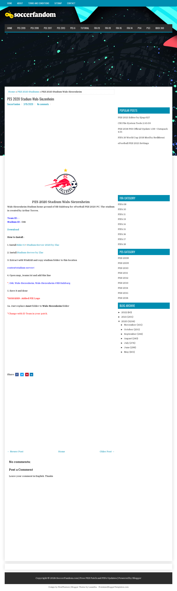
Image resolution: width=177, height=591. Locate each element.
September (130, 334)
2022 (124, 312)
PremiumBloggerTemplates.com (114, 587)
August (128, 338)
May (126, 352)
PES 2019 (21, 28)
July (126, 343)
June (127, 347)
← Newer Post (15, 451)
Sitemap (58, 3)
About (20, 3)
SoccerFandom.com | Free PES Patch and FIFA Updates (86, 578)
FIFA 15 (122, 229)
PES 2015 (123, 293)
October (129, 329)
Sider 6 (21, 245)
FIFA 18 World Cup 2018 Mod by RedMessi (141, 137)
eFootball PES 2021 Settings (133, 143)
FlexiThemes (63, 587)
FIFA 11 (121, 214)
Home (9, 3)
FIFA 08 (122, 204)
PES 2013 (61, 28)
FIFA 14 (130, 28)
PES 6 (72, 28)
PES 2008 (123, 258)
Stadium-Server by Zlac (30, 252)
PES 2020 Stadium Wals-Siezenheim (30, 99)
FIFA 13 (122, 219)
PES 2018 (35, 28)
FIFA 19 (97, 28)
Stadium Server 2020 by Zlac (43, 245)
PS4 (139, 28)
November (130, 325)
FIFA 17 (122, 239)
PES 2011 (123, 273)
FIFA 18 (108, 28)
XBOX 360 (159, 28)
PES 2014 (123, 288)
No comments (43, 104)
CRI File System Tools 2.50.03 (134, 123)
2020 (124, 321)
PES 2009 (123, 263)
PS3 (148, 28)
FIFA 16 (119, 28)
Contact (71, 3)
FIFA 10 (122, 209)
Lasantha (92, 587)
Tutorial (85, 28)
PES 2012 (123, 278)
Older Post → (107, 451)
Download (13, 229)
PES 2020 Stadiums (28, 91)
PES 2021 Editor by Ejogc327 (134, 117)
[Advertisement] (88, 59)
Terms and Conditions (38, 3)
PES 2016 (123, 298)
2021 (124, 317)
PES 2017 (48, 28)
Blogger (136, 578)
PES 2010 (123, 268)
